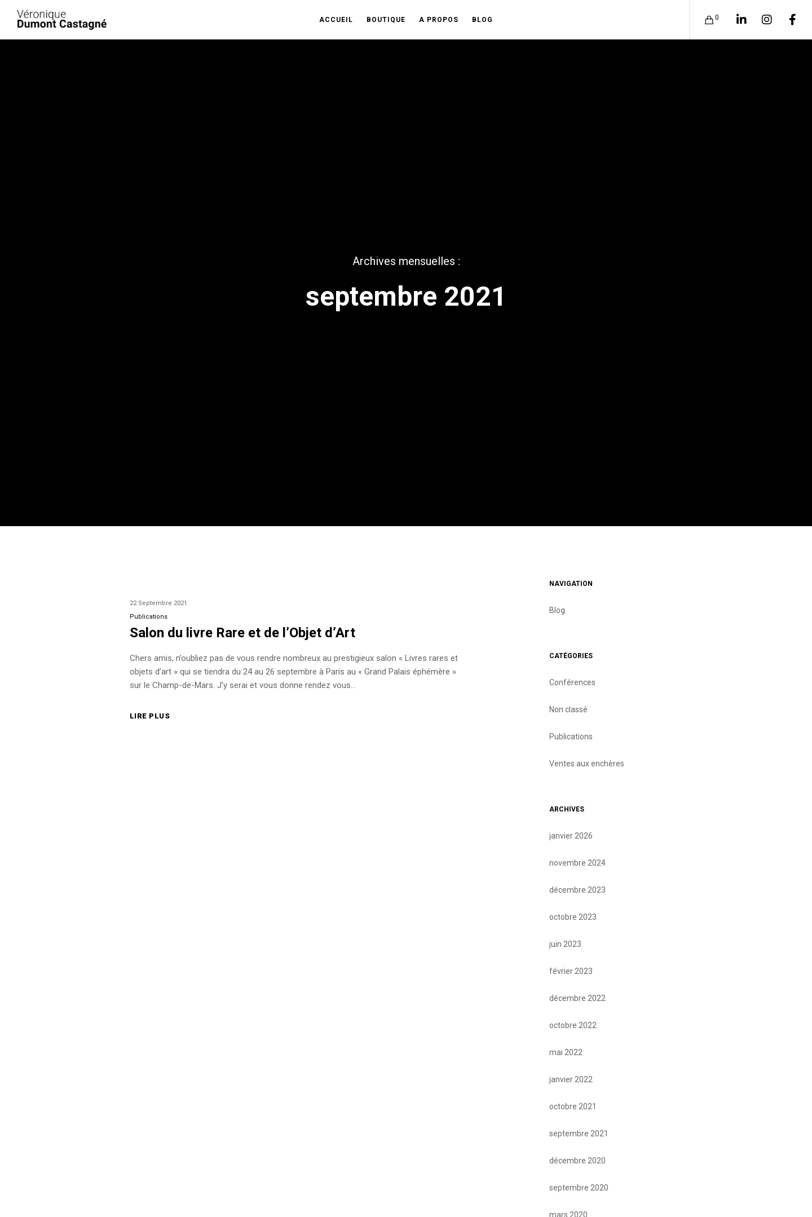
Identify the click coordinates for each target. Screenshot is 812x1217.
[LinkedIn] (734, 19)
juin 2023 (565, 944)
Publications (148, 616)
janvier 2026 (571, 835)
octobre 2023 (573, 916)
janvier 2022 (571, 1079)
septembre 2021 (578, 1133)
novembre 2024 (577, 862)
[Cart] (702, 19)
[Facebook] (785, 19)
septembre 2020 (578, 1187)
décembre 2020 (577, 1160)
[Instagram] (760, 19)
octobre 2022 (573, 1025)
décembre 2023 (577, 889)
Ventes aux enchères (586, 763)
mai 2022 (565, 1052)
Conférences (572, 682)
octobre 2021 (573, 1106)
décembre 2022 (577, 998)
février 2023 (571, 971)
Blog (557, 610)
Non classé (568, 709)
